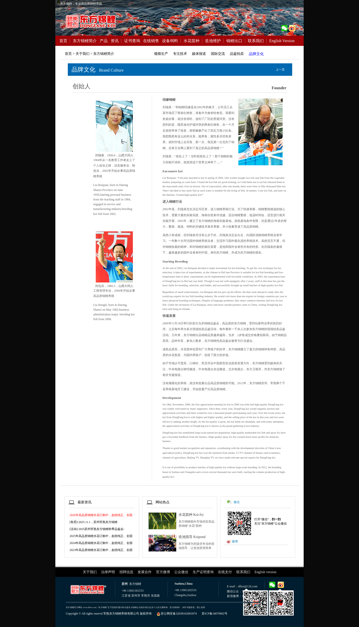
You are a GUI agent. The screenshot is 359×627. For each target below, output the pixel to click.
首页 (63, 41)
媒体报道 (199, 54)
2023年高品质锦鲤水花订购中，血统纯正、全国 (101, 550)
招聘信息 (126, 572)
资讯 (115, 41)
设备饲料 (170, 41)
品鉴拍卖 (237, 54)
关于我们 (90, 572)
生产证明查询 (203, 572)
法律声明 (108, 572)
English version (265, 572)
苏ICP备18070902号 (214, 613)
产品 (104, 41)
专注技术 (180, 54)
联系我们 (256, 41)
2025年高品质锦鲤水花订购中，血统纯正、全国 (101, 536)
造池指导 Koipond (192, 537)
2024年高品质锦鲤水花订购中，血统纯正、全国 (101, 543)
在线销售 (151, 41)
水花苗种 (191, 41)
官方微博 (163, 572)
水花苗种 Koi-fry (191, 515)
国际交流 (218, 54)
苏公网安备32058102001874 (179, 613)
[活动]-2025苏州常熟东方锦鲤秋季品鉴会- (97, 529)
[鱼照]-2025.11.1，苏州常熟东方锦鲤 (93, 522)
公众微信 (181, 572)
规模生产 (161, 54)
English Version (281, 41)
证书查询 (132, 41)
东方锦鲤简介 (85, 41)
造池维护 (213, 41)
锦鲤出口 (234, 41)
